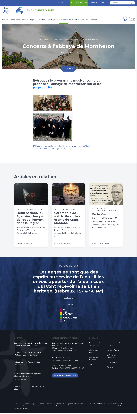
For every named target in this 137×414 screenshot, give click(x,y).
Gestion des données (21, 409)
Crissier (92, 365)
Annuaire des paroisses (39, 406)
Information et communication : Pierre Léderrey (29, 388)
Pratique (52, 20)
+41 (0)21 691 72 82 (62, 358)
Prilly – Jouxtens (113, 363)
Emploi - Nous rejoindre (57, 406)
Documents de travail (21, 406)
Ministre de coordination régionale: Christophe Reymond (27, 375)
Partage (30, 20)
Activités (41, 20)
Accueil (5, 20)
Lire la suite (68, 299)
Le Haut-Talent (113, 351)
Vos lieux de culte (79, 3)
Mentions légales (30, 404)
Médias (41, 404)
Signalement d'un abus (75, 404)
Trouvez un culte (129, 19)
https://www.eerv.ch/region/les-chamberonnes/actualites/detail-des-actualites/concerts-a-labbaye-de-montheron (64, 147)
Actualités (63, 20)
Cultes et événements (78, 20)
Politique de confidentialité (55, 404)
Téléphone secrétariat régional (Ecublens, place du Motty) (28, 354)
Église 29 (94, 3)
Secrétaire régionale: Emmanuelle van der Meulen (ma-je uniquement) (31, 345)
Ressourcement (17, 20)
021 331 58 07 (23, 380)
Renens (110, 368)
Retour (70, 69)
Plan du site (18, 404)
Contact (93, 20)
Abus (103, 3)
